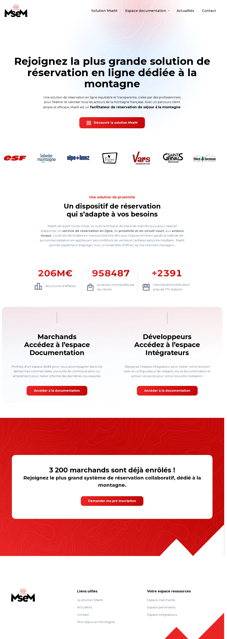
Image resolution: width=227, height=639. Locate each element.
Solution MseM (104, 11)
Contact (209, 11)
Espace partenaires (161, 607)
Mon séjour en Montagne (96, 622)
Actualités (185, 11)
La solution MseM (90, 600)
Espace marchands (161, 600)
